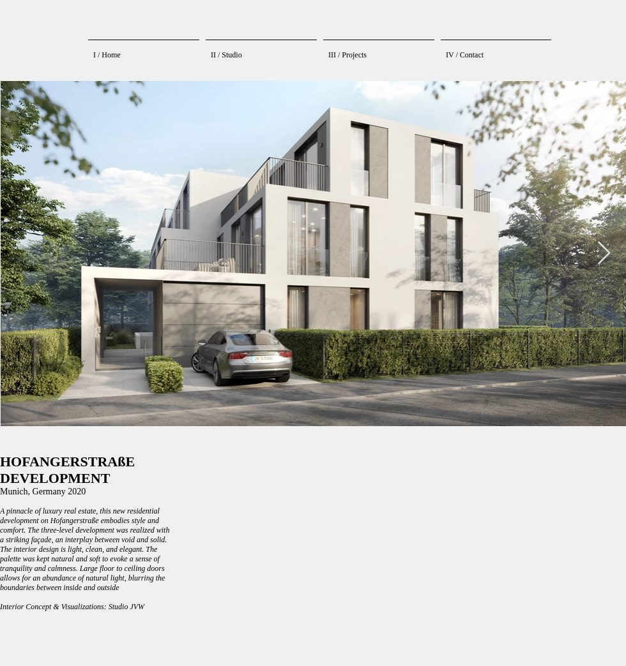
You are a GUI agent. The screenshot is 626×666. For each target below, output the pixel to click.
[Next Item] (604, 253)
